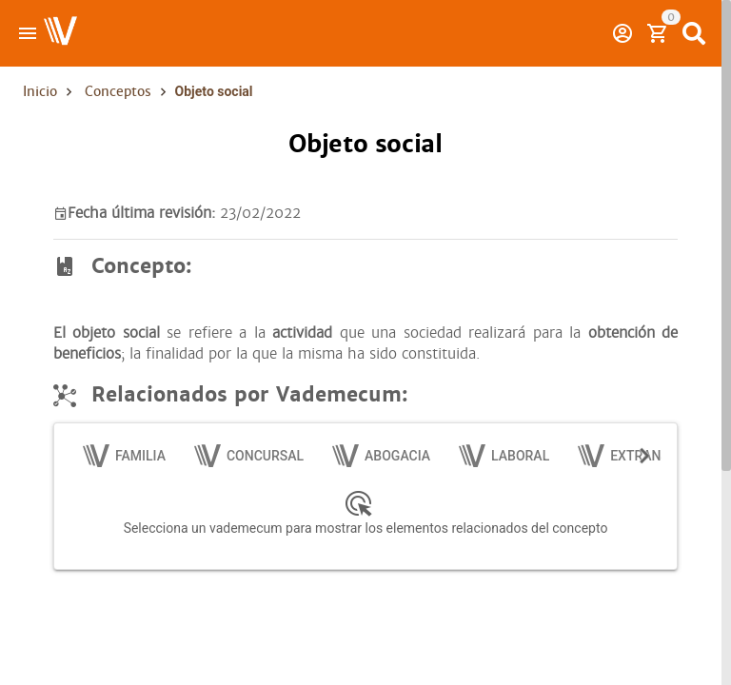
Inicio (40, 91)
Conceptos (118, 91)
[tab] (125, 456)
